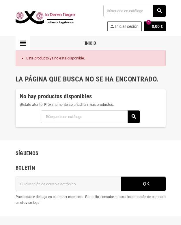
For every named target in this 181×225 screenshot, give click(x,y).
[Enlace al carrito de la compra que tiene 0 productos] (155, 26)
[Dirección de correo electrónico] (68, 184)
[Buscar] (134, 11)
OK (143, 184)
